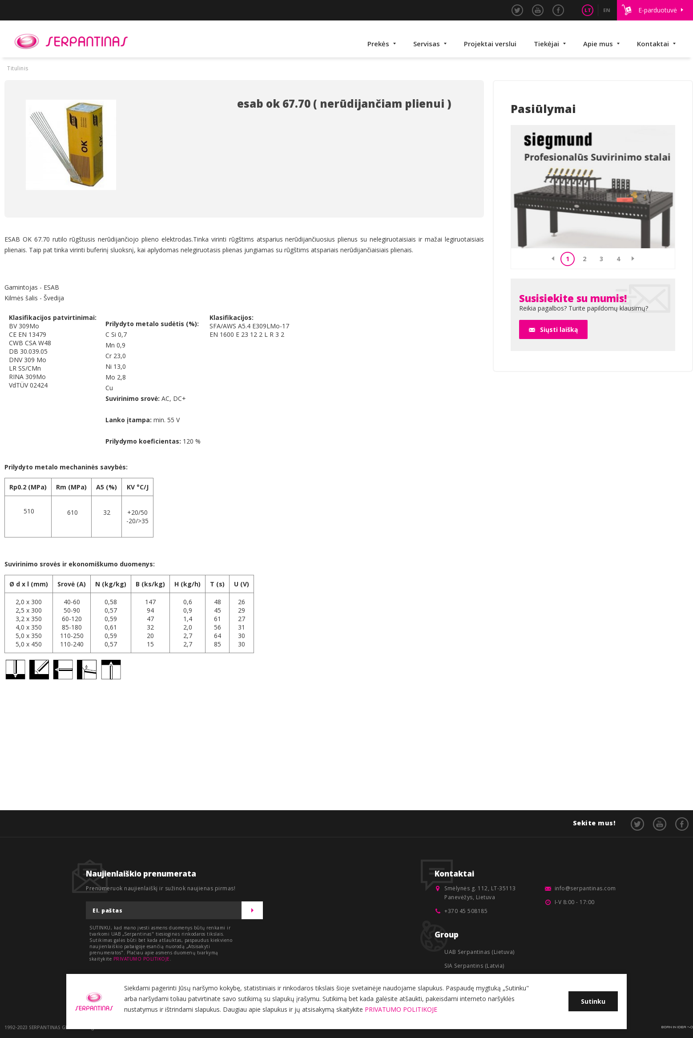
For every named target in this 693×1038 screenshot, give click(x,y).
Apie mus (598, 43)
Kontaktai (653, 43)
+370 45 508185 (466, 911)
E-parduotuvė (657, 10)
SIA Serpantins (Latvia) (474, 965)
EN (606, 10)
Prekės (378, 43)
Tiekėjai (546, 43)
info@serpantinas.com (585, 888)
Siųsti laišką (559, 329)
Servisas (426, 43)
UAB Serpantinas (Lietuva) (479, 952)
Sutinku (593, 1001)
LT (587, 10)
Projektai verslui (490, 43)
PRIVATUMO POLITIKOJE (141, 959)
